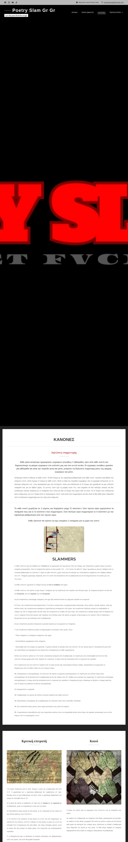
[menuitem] (75, 12)
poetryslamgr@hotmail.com (114, 2)
